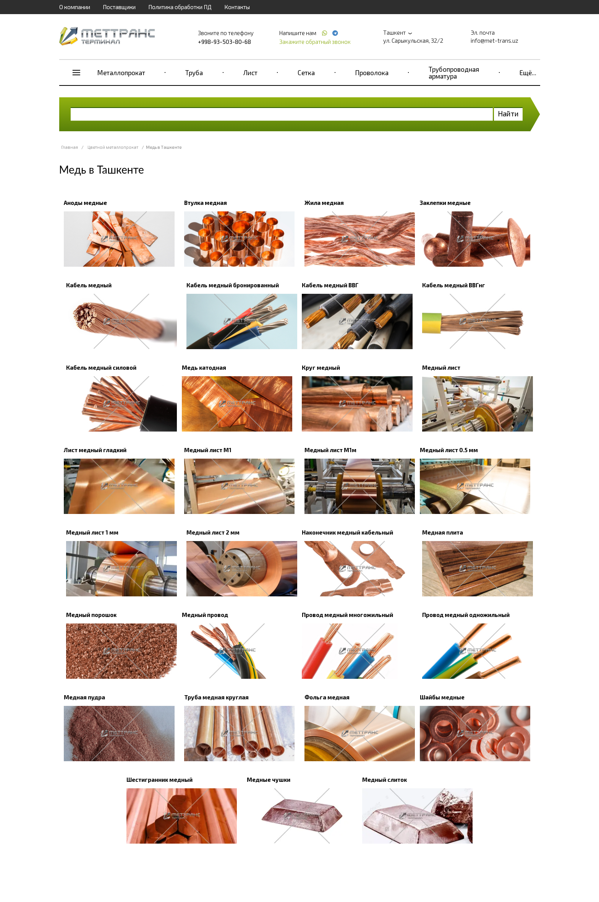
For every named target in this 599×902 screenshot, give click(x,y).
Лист (250, 72)
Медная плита (442, 532)
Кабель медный (89, 285)
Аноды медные (85, 202)
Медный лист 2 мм (213, 532)
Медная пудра (84, 697)
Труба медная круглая (216, 697)
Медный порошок (91, 614)
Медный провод (205, 614)
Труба (194, 72)
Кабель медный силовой (101, 367)
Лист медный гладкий (95, 449)
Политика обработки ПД (180, 6)
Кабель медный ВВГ (330, 285)
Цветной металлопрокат (112, 147)
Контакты (237, 6)
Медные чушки (268, 779)
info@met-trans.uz (494, 40)
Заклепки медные (445, 202)
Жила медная (324, 202)
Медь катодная (204, 367)
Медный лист (441, 367)
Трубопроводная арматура (454, 72)
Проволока (372, 72)
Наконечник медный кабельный (347, 532)
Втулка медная (205, 202)
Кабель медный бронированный (232, 285)
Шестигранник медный (159, 779)
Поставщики (119, 6)
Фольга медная (327, 697)
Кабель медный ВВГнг (453, 285)
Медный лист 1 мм (92, 532)
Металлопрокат (121, 72)
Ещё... (528, 72)
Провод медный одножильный (466, 614)
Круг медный (321, 367)
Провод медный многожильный (347, 614)
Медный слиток (384, 779)
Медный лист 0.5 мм (449, 449)
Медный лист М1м (330, 449)
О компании (74, 6)
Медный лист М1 (208, 449)
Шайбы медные (442, 697)
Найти (508, 113)
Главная (69, 147)
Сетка (306, 72)
